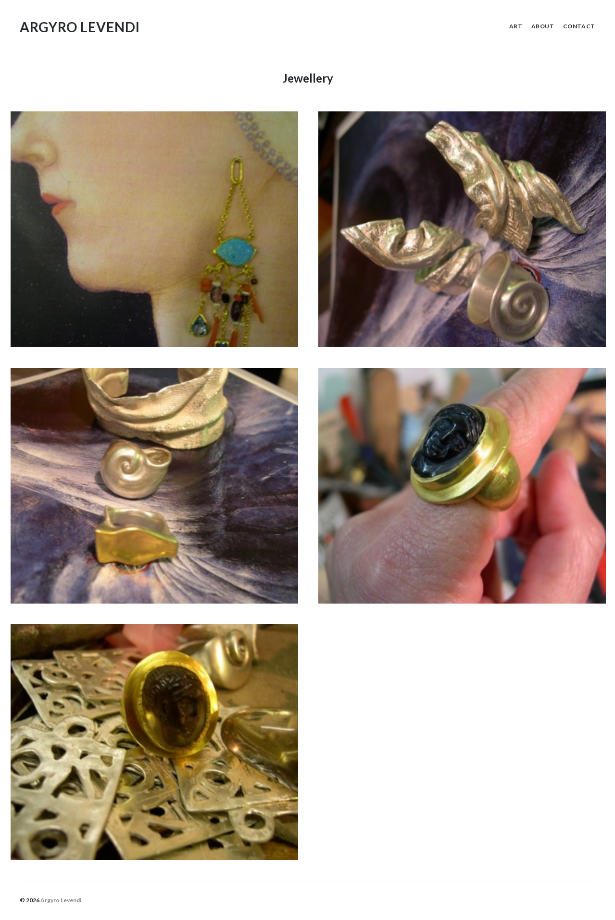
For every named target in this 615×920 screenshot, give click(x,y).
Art (516, 26)
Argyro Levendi (80, 27)
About (542, 26)
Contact (579, 26)
